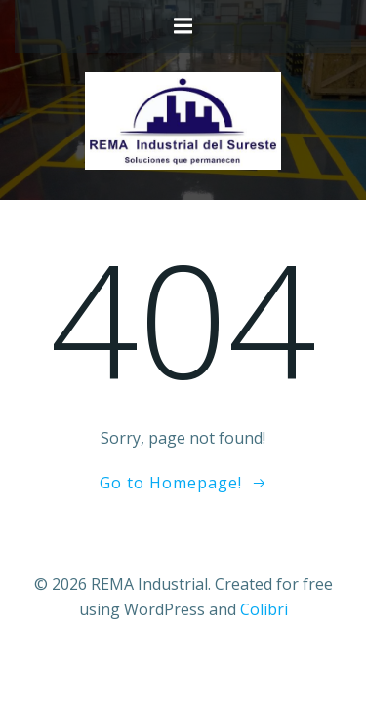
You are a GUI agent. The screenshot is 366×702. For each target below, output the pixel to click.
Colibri (264, 609)
